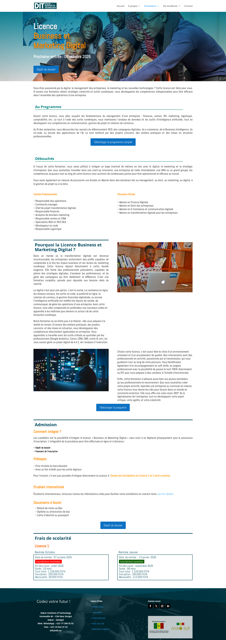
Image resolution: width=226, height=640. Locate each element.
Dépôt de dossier (46, 69)
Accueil (120, 6)
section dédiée (165, 494)
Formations (150, 6)
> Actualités (96, 612)
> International (98, 618)
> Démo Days (97, 606)
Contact (188, 6)
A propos (132, 6)
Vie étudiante (170, 6)
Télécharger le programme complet (113, 142)
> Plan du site (97, 623)
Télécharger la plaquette (113, 407)
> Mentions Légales (100, 629)
